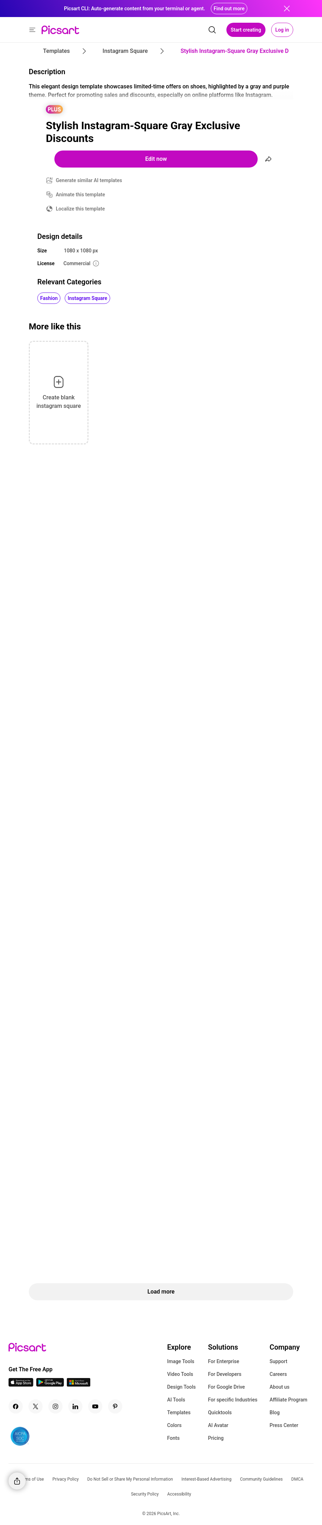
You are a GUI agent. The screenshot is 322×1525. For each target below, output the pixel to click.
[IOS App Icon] (21, 1384)
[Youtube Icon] (95, 1406)
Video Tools (180, 1374)
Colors (174, 1425)
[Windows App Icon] (78, 1384)
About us (280, 1387)
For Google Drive (226, 1387)
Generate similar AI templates (89, 180)
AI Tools (176, 1400)
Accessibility (179, 1494)
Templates (178, 1412)
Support (279, 1361)
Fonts (173, 1438)
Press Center (284, 1425)
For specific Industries (232, 1400)
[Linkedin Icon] (75, 1406)
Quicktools (220, 1412)
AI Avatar (218, 1425)
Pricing (216, 1438)
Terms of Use (31, 1479)
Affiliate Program (288, 1400)
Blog (275, 1412)
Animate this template (80, 194)
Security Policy (145, 1494)
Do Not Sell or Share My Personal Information (130, 1479)
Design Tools (181, 1387)
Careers (278, 1374)
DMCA (297, 1479)
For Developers (224, 1374)
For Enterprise (223, 1361)
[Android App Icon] (50, 1384)
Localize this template (80, 209)
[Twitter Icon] (35, 1406)
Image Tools (180, 1361)
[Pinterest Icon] (115, 1406)
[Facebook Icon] (16, 1406)
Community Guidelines (261, 1479)
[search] (212, 29)
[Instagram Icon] (55, 1406)
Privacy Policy (66, 1479)
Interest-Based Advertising (207, 1479)
